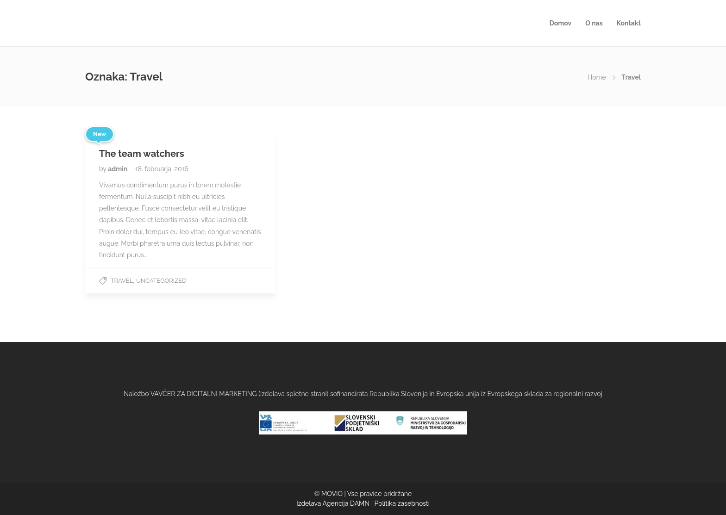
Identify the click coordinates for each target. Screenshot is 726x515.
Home (597, 77)
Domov (560, 23)
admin (118, 169)
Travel (122, 280)
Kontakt (629, 23)
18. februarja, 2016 (161, 169)
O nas (593, 23)
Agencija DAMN (346, 503)
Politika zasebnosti (402, 503)
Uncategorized (161, 280)
